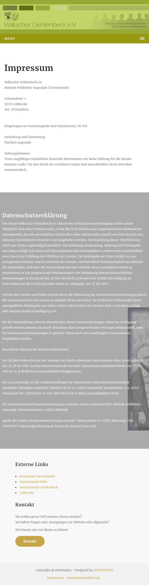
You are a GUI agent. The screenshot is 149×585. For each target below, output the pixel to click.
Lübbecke (27, 493)
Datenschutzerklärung (83, 578)
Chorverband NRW (33, 482)
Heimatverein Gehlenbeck (39, 487)
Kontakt (30, 541)
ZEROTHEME (103, 570)
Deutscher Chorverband (37, 476)
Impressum (55, 578)
